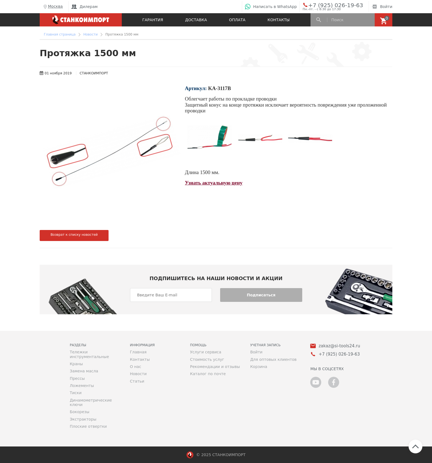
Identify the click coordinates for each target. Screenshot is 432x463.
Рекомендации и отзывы (215, 366)
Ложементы (82, 385)
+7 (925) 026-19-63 (329, 5)
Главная (138, 352)
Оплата (237, 20)
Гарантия (152, 20)
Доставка (196, 20)
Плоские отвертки (88, 426)
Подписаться (261, 295)
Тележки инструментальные (89, 354)
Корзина (258, 366)
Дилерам (84, 6)
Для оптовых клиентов (273, 359)
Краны (76, 364)
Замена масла (84, 371)
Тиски (76, 393)
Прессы (77, 378)
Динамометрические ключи (91, 402)
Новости (138, 374)
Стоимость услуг (207, 359)
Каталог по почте (208, 374)
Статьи (137, 381)
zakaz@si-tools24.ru (339, 346)
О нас (135, 366)
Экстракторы (83, 419)
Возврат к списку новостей (74, 235)
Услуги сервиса (205, 352)
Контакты (279, 20)
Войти (382, 6)
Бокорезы (79, 412)
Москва (52, 6)
